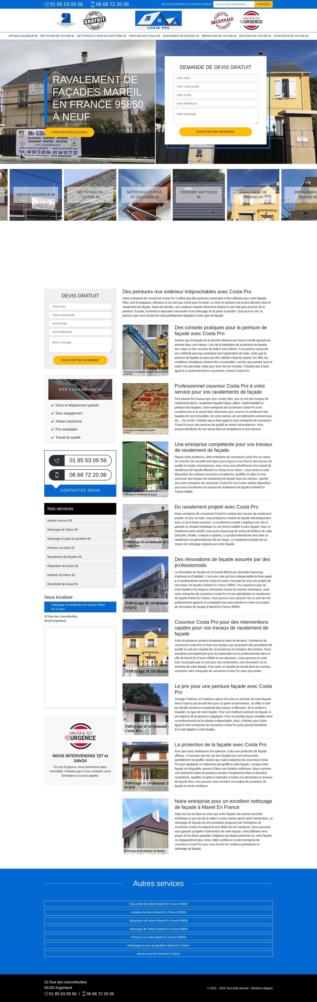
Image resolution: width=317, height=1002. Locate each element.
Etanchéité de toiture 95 (291, 35)
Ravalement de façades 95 (181, 35)
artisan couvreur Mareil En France (158, 953)
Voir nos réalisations (69, 132)
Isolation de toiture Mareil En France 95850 (158, 912)
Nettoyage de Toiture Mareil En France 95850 (158, 929)
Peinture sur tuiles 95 (144, 35)
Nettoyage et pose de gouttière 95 (101, 35)
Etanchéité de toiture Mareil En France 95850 (158, 904)
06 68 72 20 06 (109, 4)
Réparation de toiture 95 (219, 35)
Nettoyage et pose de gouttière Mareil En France (158, 945)
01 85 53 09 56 (63, 4)
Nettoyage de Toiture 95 (57, 35)
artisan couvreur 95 (22, 35)
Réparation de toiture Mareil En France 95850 (158, 920)
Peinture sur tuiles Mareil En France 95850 (158, 937)
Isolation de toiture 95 (255, 35)
